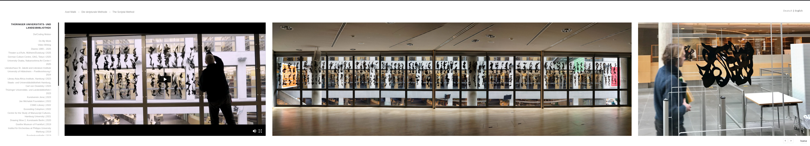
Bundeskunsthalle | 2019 (39, 135)
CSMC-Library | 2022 (40, 105)
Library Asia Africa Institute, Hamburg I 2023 (29, 78)
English (799, 10)
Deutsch (787, 10)
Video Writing (44, 45)
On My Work (45, 41)
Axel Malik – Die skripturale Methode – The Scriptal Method (99, 12)
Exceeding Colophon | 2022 (37, 109)
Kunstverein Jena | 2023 (39, 97)
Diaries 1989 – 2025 (41, 49)
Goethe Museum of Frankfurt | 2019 (33, 124)
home (803, 140)
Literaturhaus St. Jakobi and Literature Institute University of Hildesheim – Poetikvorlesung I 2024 (28, 71)
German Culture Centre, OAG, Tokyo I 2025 (29, 57)
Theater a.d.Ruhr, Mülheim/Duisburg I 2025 (29, 53)
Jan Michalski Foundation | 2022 (35, 101)
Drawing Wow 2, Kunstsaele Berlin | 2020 (30, 120)
